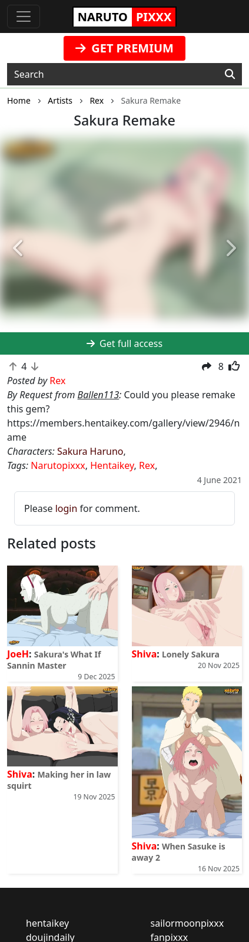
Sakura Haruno (90, 451)
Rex (147, 465)
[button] (18, 249)
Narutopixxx (58, 465)
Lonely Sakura (191, 654)
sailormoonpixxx (187, 923)
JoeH (18, 653)
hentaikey (47, 923)
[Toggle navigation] (23, 16)
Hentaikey (112, 465)
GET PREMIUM (124, 48)
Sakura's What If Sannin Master (54, 660)
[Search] (230, 74)
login (66, 508)
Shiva (144, 653)
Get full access (124, 343)
